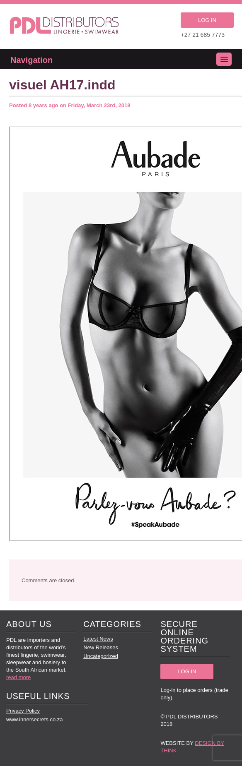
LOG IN (207, 20)
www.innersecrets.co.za (34, 719)
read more (18, 677)
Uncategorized (100, 656)
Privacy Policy (23, 711)
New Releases (100, 647)
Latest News (98, 639)
